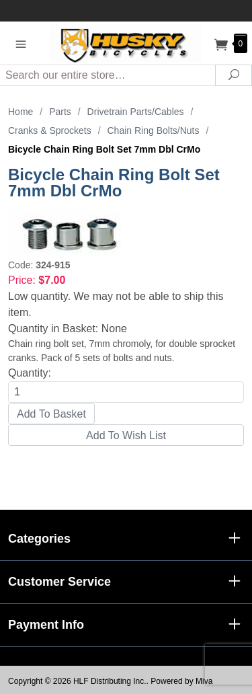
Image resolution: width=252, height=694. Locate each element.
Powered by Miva (181, 681)
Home (20, 111)
